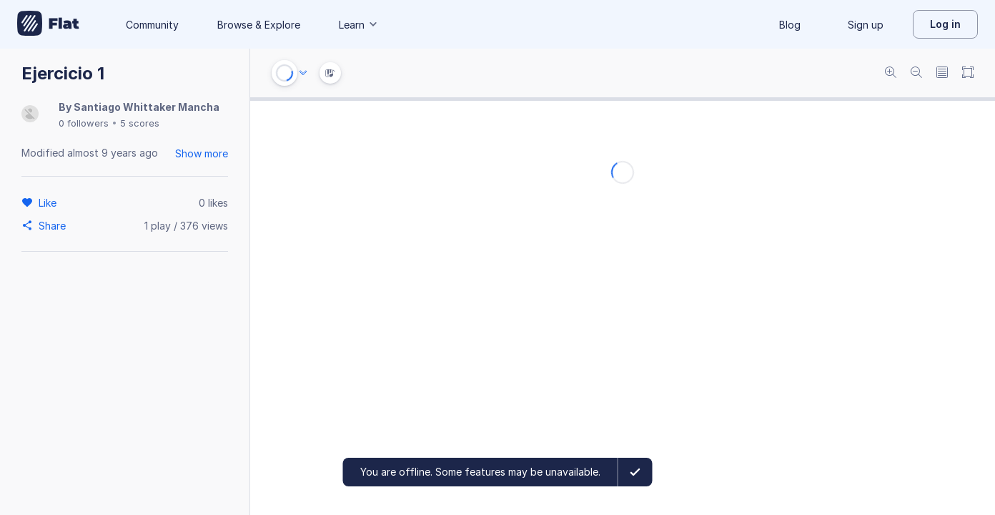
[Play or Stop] (284, 73)
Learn (359, 25)
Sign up (865, 25)
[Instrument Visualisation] (330, 73)
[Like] (49, 202)
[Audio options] (303, 73)
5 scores (139, 123)
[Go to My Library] (48, 24)
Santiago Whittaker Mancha (146, 107)
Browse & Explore (258, 25)
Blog (790, 25)
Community (152, 25)
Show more (201, 153)
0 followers (84, 123)
